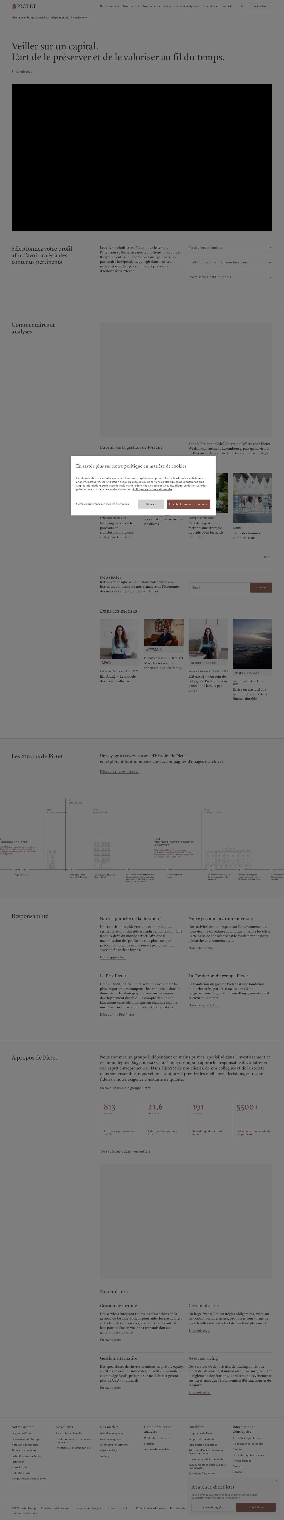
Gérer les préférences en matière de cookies (102, 504)
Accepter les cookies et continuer (189, 504)
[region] (143, 485)
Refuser (151, 504)
